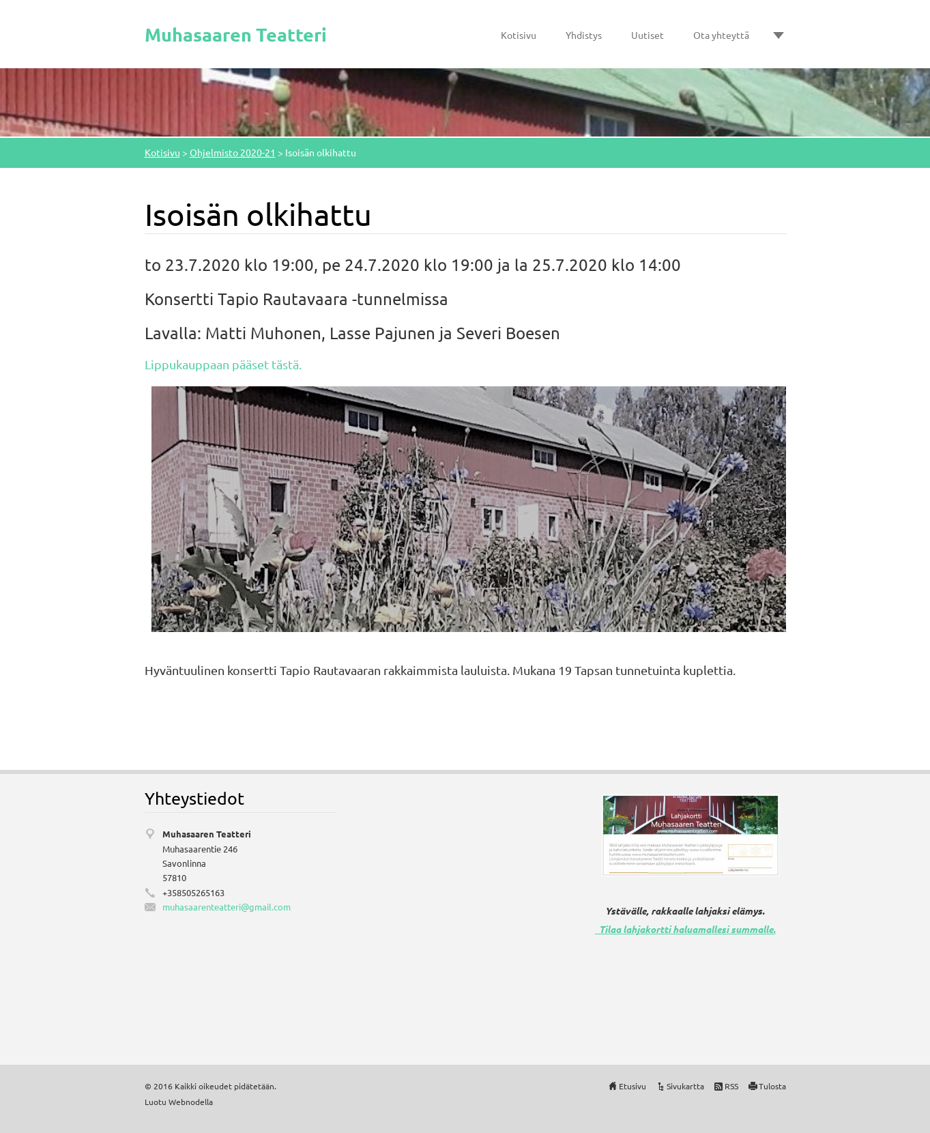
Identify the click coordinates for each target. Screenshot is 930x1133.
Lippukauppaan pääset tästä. (223, 364)
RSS (731, 1085)
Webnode (187, 1101)
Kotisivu (518, 35)
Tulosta (772, 1085)
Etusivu (632, 1085)
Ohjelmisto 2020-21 (233, 152)
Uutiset (647, 35)
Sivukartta (685, 1085)
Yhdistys (584, 35)
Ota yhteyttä (721, 35)
